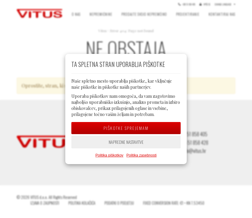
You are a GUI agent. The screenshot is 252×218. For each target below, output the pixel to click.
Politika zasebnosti (141, 155)
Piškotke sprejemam (126, 128)
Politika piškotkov (109, 155)
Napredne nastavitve (126, 142)
